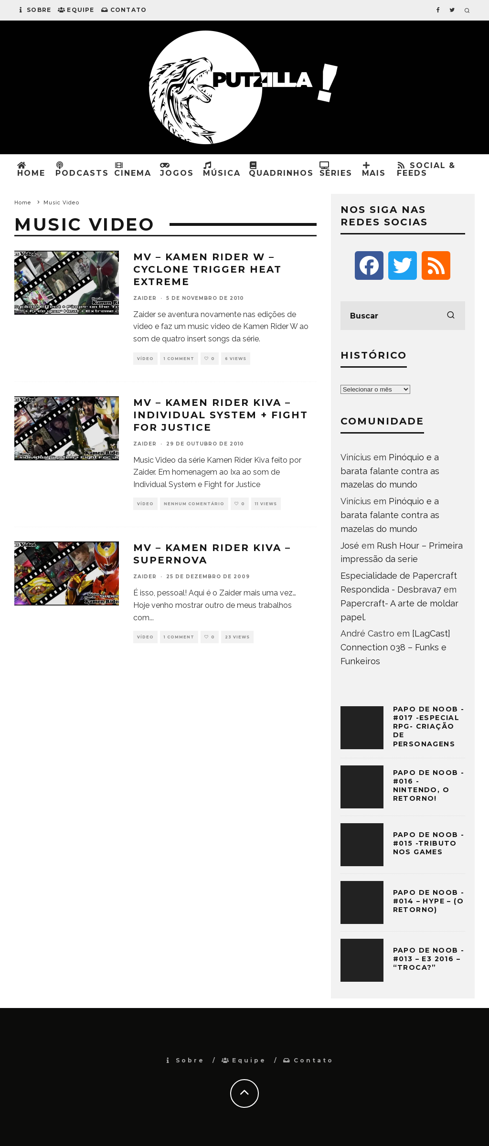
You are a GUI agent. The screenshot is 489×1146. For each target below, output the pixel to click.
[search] (450, 315)
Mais (374, 169)
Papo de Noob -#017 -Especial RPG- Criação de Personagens (429, 726)
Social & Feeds (426, 169)
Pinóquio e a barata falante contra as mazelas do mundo (389, 471)
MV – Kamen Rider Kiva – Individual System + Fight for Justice (220, 415)
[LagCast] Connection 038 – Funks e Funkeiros (395, 647)
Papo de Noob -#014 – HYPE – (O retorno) (429, 901)
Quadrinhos (281, 169)
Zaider (145, 298)
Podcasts (81, 169)
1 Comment (179, 358)
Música (222, 169)
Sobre (34, 9)
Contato (124, 9)
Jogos (177, 169)
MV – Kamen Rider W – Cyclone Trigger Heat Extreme (207, 269)
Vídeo (145, 358)
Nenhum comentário (194, 503)
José (349, 546)
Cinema (132, 169)
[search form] (402, 315)
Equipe (76, 9)
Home (31, 169)
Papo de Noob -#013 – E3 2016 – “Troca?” (429, 959)
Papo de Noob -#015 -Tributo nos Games (429, 843)
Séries (336, 169)
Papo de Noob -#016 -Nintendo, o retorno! (429, 785)
